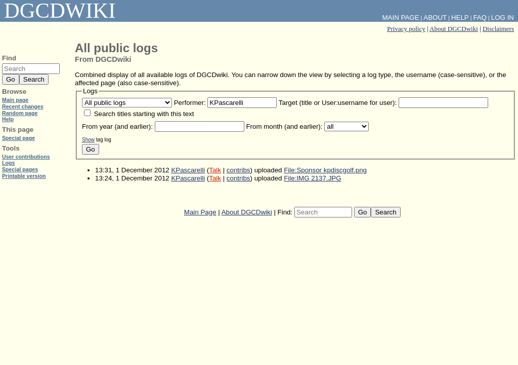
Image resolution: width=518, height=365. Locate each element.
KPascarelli (188, 170)
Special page (18, 138)
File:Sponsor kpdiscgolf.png (325, 170)
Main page (15, 100)
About (435, 17)
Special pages (20, 169)
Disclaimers (498, 28)
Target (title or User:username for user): (338, 102)
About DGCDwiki (453, 28)
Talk (215, 170)
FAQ (480, 17)
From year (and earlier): (117, 126)
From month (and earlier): (284, 126)
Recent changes (23, 106)
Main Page (200, 212)
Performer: (190, 102)
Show (88, 139)
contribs (238, 170)
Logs (8, 163)
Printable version (24, 176)
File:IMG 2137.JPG (312, 178)
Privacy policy (406, 28)
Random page (19, 113)
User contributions (26, 157)
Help (460, 17)
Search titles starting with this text (144, 114)
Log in (502, 17)
